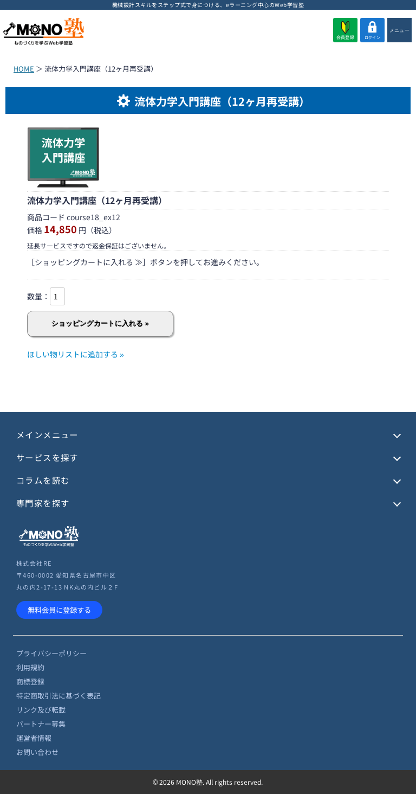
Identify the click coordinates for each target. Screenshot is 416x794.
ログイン (372, 30)
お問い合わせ (37, 752)
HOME (24, 68)
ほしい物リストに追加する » (75, 354)
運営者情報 (33, 738)
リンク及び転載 (41, 710)
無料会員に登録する (59, 610)
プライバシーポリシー (51, 653)
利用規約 (30, 667)
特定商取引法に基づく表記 (58, 695)
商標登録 (30, 681)
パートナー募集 (41, 724)
